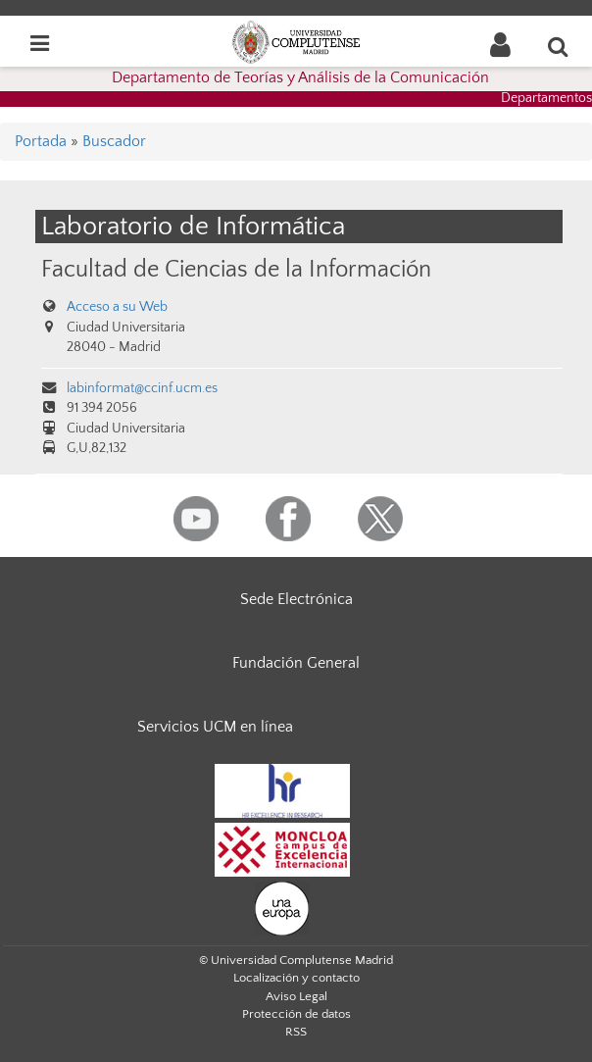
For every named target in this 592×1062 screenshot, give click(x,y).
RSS (296, 1031)
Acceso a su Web (117, 307)
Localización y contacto (296, 978)
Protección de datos (296, 1014)
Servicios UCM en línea (215, 726)
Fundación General (296, 663)
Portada (41, 141)
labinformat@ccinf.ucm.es (142, 388)
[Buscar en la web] (558, 46)
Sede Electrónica (296, 599)
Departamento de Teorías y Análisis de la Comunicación (300, 77)
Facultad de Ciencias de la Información (236, 269)
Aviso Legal (296, 996)
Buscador (114, 141)
